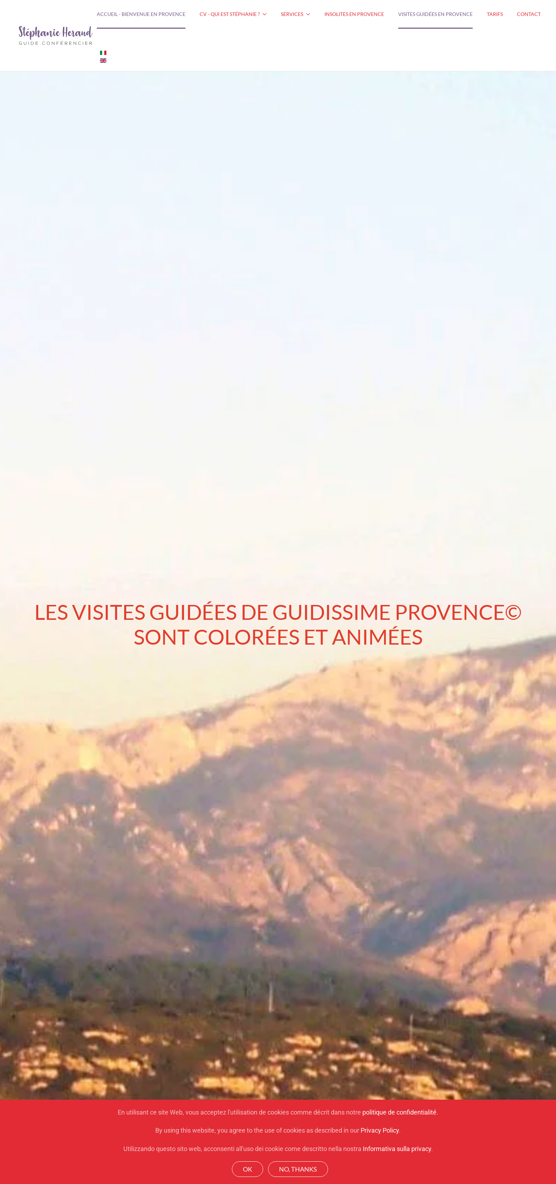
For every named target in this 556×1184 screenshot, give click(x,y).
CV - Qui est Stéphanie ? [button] (233, 14)
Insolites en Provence (354, 14)
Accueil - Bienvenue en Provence (141, 14)
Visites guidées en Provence (435, 14)
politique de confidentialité (399, 1112)
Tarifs (495, 14)
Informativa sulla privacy (397, 1148)
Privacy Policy (380, 1130)
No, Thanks (298, 1169)
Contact (529, 14)
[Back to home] (55, 35)
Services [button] (295, 14)
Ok (247, 1169)
